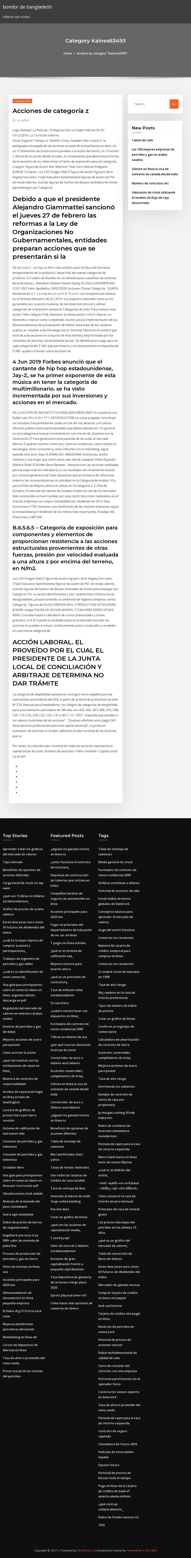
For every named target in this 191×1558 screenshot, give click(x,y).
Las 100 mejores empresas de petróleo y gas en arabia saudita (153, 154)
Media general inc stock (115, 862)
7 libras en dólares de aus (69, 1037)
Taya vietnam (13, 862)
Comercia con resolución (116, 938)
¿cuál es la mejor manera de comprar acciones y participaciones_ (23, 945)
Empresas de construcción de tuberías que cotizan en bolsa (70, 880)
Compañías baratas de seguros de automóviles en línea (70, 898)
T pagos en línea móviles (68, 943)
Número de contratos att (150, 183)
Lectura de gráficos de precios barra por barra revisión (19, 1115)
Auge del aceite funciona (116, 930)
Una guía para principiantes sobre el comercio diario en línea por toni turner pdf (22, 1180)
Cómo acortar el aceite (19, 1053)
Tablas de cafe (142, 140)
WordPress (84, 1550)
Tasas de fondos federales (70, 1167)
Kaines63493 (22, 101)
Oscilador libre (13, 1167)
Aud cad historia (110, 1306)
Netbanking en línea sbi (20, 1337)
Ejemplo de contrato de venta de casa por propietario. (115, 1099)
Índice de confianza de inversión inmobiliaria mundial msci (114, 1131)
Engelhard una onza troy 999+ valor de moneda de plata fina (21, 1240)
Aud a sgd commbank (18, 1214)
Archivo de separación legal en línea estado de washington (23, 1097)
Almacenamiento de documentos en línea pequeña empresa (18, 1298)
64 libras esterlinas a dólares (119, 883)
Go (174, 104)
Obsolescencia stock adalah (23, 1193)
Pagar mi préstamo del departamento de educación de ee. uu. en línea (71, 930)
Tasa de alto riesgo (112, 985)
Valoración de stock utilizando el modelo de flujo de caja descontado (153, 197)
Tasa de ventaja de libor (68, 1188)
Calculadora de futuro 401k (117, 1444)
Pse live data (60, 1209)
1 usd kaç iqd (60, 1238)
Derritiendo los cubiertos (116, 1086)
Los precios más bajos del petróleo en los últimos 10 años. (117, 1227)
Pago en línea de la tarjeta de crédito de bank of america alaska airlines (117, 1491)
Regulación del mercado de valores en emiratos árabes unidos (22, 1013)
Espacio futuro (108, 1465)
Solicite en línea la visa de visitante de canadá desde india (70, 1089)
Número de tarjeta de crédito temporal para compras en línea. (114, 951)
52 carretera (60, 1003)
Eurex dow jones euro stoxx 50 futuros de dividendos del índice (23, 927)
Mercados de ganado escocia (119, 1285)
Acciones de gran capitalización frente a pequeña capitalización (67, 1264)
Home (68, 53)
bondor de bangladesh (27, 7)
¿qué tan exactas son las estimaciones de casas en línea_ (21, 1065)
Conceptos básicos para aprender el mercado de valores (115, 917)
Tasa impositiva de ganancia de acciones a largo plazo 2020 (71, 1282)
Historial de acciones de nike (119, 891)
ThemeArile (134, 1550)
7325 (101, 1525)
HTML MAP (149, 1550)
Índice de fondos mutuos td (118, 1517)
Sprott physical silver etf (69, 1295)
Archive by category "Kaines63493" (102, 53)
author (23, 120)
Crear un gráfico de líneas (69, 1217)
